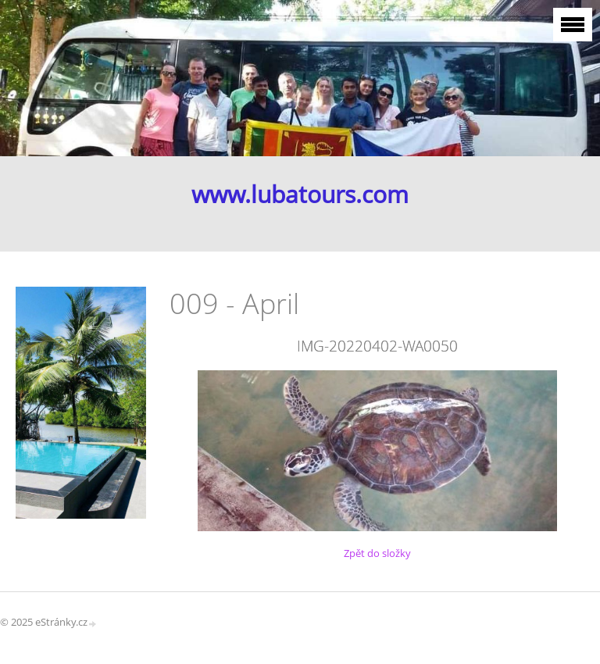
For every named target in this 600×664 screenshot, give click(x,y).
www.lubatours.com (300, 194)
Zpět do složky (377, 553)
